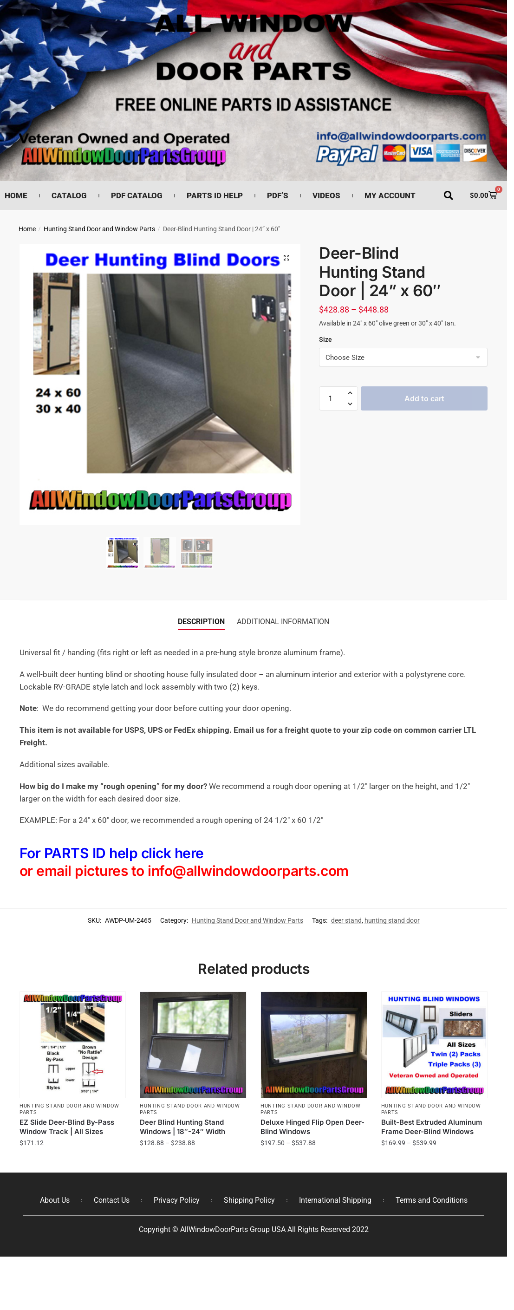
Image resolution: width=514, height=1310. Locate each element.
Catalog (69, 195)
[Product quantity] (330, 398)
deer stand (346, 920)
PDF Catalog (137, 195)
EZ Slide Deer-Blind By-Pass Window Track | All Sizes (67, 1127)
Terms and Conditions (432, 1200)
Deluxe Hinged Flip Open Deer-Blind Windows (312, 1127)
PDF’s (277, 195)
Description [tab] (201, 621)
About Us (55, 1200)
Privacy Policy (177, 1200)
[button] (448, 196)
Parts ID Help (215, 195)
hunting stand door (392, 920)
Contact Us (112, 1200)
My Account (390, 195)
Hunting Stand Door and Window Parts (99, 229)
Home (16, 195)
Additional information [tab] (283, 621)
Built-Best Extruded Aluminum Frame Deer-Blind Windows (431, 1127)
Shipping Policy (249, 1200)
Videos (326, 195)
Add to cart (424, 398)
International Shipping (335, 1200)
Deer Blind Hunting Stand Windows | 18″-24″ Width (182, 1127)
